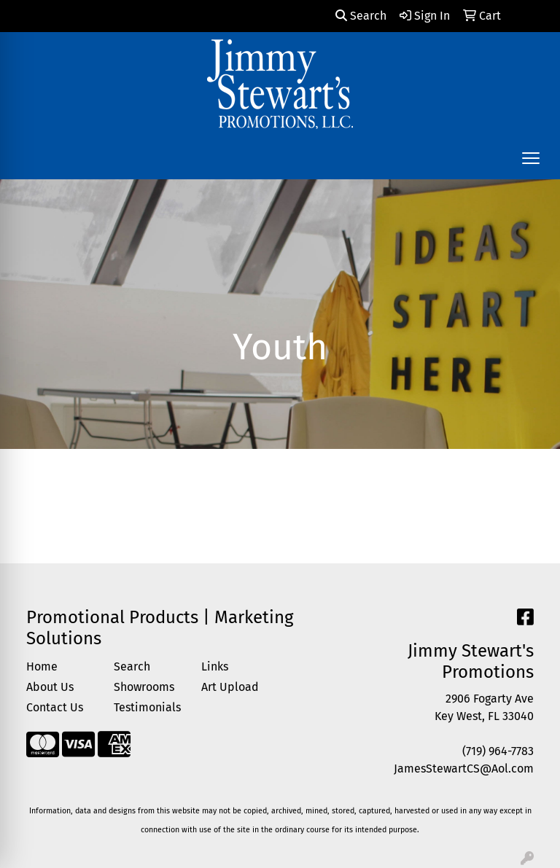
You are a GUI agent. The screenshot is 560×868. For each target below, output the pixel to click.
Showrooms (144, 687)
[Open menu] (530, 158)
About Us (50, 687)
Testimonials (147, 707)
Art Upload (230, 687)
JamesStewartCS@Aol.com (464, 768)
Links (214, 666)
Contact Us (54, 707)
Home (42, 666)
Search (360, 16)
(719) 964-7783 (498, 751)
